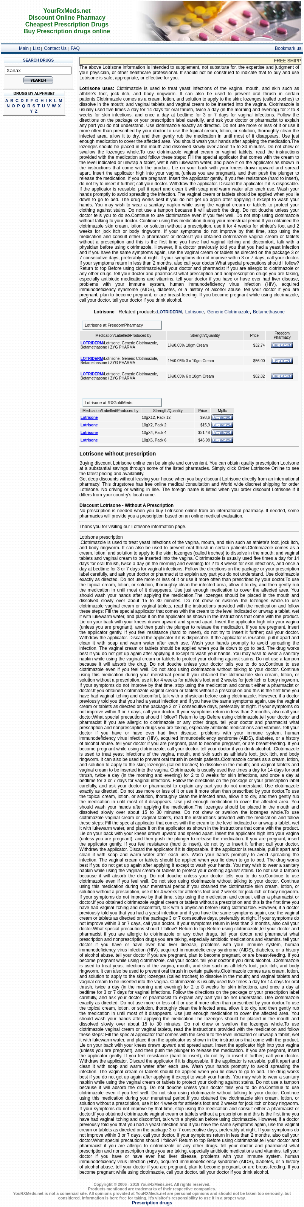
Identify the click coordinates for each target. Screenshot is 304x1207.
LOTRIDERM (169, 312)
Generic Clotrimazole (228, 312)
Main (24, 48)
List (36, 48)
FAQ (75, 48)
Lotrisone (194, 312)
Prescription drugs (152, 1202)
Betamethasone (269, 312)
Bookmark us (288, 48)
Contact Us (55, 48)
